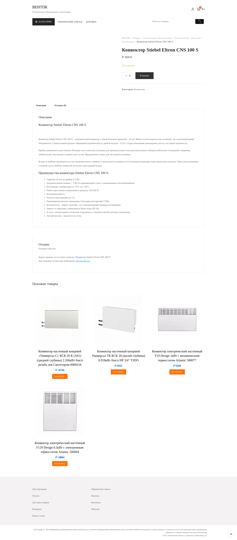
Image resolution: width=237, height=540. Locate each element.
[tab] (41, 105)
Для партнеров (39, 489)
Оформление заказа (70, 22)
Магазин (95, 509)
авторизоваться (82, 261)
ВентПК (39, 7)
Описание (41, 105)
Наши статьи (38, 516)
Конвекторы (139, 89)
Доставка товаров (40, 502)
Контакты (96, 502)
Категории (43, 22)
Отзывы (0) (60, 105)
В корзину (144, 76)
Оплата (35, 496)
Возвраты (37, 509)
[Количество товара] (127, 75)
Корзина (91, 22)
